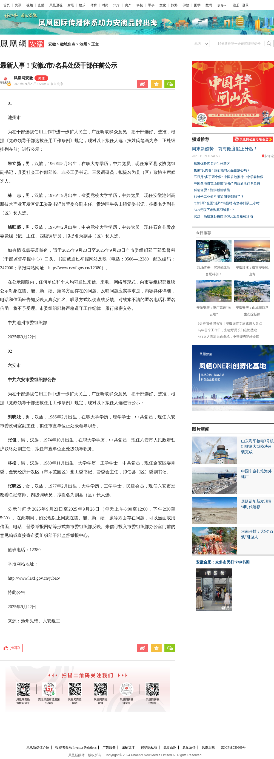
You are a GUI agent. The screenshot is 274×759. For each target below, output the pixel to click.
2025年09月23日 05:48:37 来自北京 (38, 84)
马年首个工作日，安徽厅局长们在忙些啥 (227, 330)
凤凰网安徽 (23, 78)
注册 (236, 5)
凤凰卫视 (55, 5)
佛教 (185, 5)
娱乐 (82, 5)
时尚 (105, 5)
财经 (70, 5)
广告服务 (109, 747)
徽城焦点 (67, 44)
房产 (128, 5)
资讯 (18, 5)
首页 (6, 5)
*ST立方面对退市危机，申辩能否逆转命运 (228, 337)
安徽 (52, 44)
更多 (220, 5)
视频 (29, 5)
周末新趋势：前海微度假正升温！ (225, 148)
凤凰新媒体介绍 (37, 747)
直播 (41, 5)
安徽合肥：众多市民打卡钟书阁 (223, 562)
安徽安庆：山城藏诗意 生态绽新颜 (252, 307)
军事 (151, 5)
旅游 (174, 5)
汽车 (116, 5)
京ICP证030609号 (233, 747)
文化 (162, 5)
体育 (93, 5)
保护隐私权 (149, 747)
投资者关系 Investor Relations (76, 747)
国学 (197, 5)
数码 (209, 5)
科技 (139, 5)
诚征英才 (128, 747)
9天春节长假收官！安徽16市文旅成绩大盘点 (230, 323)
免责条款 (169, 747)
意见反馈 (189, 747)
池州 (83, 44)
